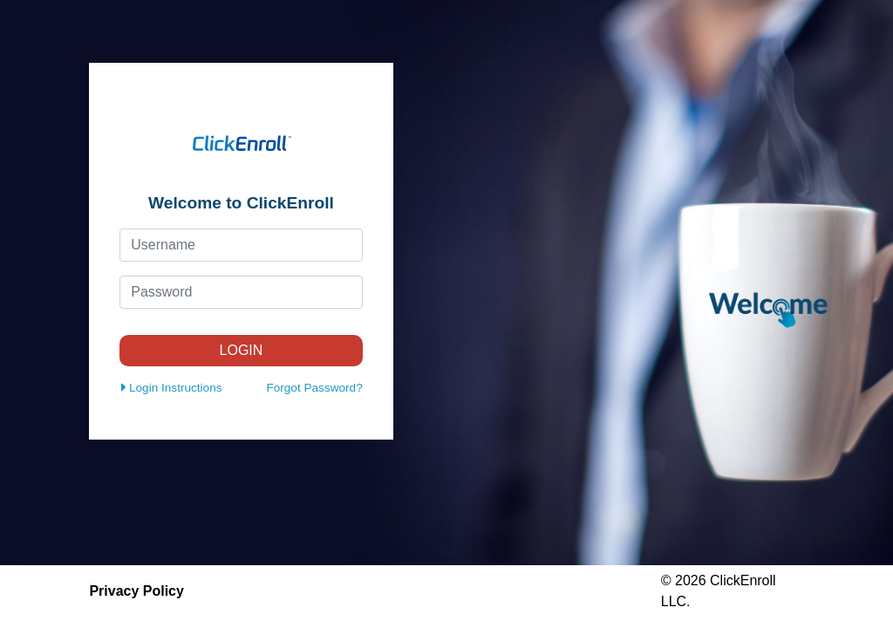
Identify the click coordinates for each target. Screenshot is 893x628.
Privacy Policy (136, 591)
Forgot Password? (314, 387)
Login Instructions (170, 387)
